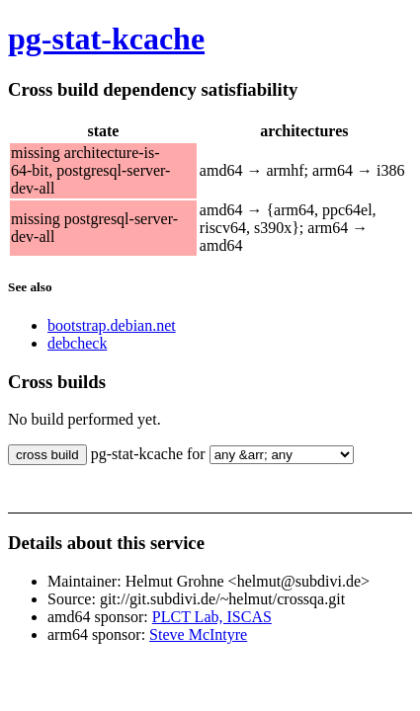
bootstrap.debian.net (111, 325)
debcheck (77, 343)
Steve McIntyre (198, 634)
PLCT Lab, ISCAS (212, 616)
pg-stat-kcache (106, 38)
